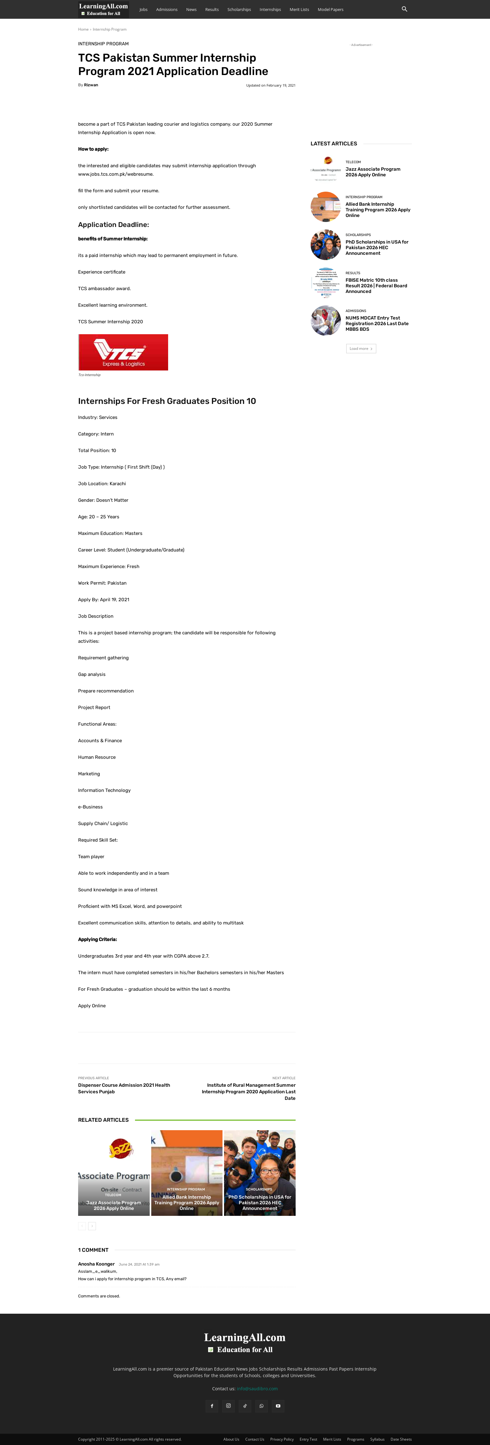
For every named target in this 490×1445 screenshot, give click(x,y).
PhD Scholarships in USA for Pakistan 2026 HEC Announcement (259, 1203)
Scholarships (239, 9)
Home (83, 29)
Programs (355, 1439)
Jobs (144, 9)
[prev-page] (82, 1226)
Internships (270, 9)
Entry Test (308, 1439)
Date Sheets (401, 1439)
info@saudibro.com (257, 1389)
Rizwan (91, 85)
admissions (356, 311)
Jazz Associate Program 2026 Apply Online (113, 1205)
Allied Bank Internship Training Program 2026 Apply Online (186, 1203)
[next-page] (92, 1226)
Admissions (167, 9)
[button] (404, 10)
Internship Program (110, 29)
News (191, 9)
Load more (361, 348)
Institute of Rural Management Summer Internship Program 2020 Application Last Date (249, 1091)
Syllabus (377, 1439)
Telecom (113, 1195)
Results (212, 9)
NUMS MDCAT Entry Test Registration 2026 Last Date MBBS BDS (377, 323)
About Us (231, 1439)
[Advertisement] (361, 87)
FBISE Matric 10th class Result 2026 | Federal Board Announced (376, 285)
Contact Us (254, 1439)
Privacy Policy (282, 1439)
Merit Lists (299, 9)
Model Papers (330, 9)
